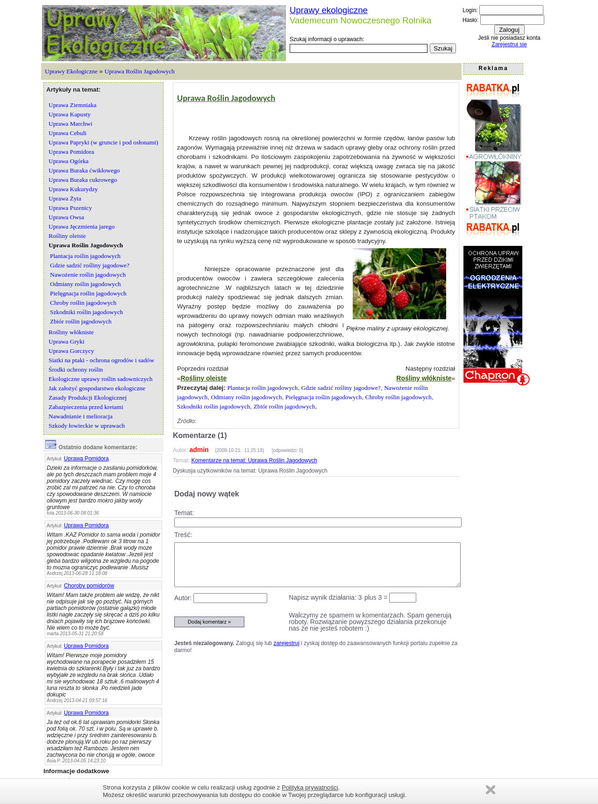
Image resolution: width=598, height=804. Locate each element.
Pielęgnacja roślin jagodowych (323, 397)
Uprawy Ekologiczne (71, 71)
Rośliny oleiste (203, 378)
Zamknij (490, 789)
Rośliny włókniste (423, 378)
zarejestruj (286, 643)
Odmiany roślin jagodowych (246, 397)
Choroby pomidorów (89, 585)
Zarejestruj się (509, 44)
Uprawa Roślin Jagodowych (140, 71)
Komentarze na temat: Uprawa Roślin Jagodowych (254, 460)
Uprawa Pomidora (86, 458)
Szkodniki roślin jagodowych (213, 406)
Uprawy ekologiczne (329, 10)
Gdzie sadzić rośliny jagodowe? (341, 387)
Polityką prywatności (310, 787)
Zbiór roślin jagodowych (284, 406)
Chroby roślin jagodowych (398, 397)
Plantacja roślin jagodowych (262, 387)
